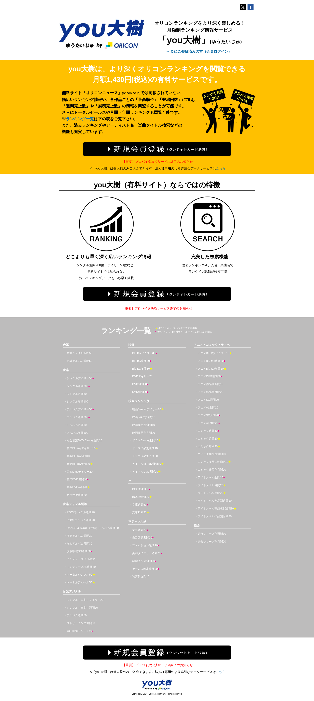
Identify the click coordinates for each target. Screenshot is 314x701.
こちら (220, 168)
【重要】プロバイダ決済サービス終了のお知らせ (157, 161)
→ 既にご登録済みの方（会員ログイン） (199, 51)
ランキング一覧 (80, 119)
